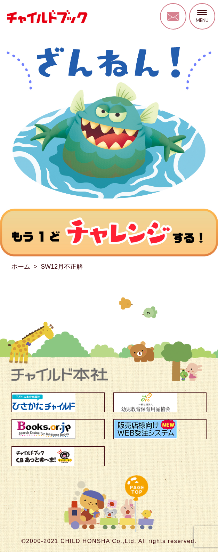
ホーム (20, 266)
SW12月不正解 (62, 266)
